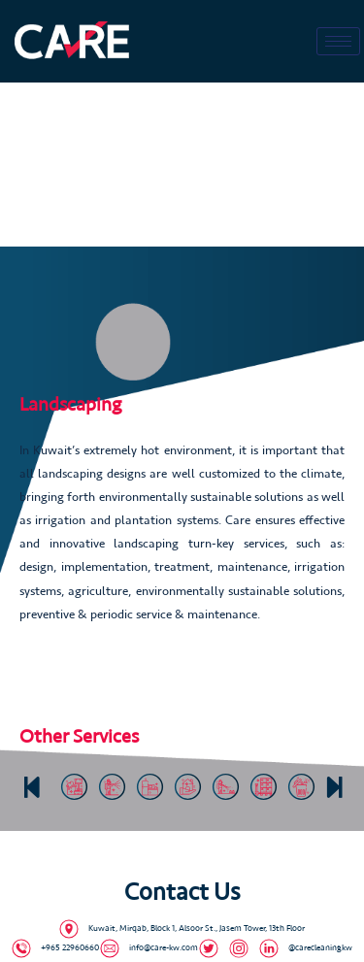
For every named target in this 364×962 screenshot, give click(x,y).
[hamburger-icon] (338, 41)
